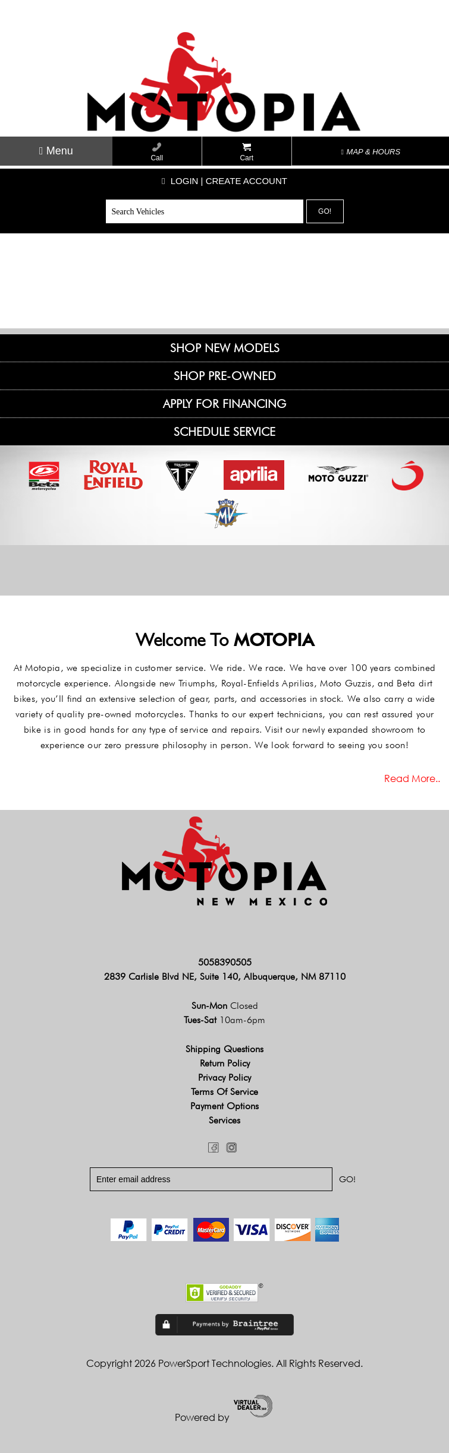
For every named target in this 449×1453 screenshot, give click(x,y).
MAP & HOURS (371, 151)
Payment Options (224, 1106)
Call (156, 152)
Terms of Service (224, 1091)
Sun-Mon (224, 1005)
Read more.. (412, 778)
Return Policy (225, 1063)
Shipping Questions (224, 1049)
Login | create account (224, 181)
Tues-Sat (224, 1019)
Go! (324, 211)
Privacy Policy (224, 1077)
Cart (246, 152)
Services (224, 1120)
